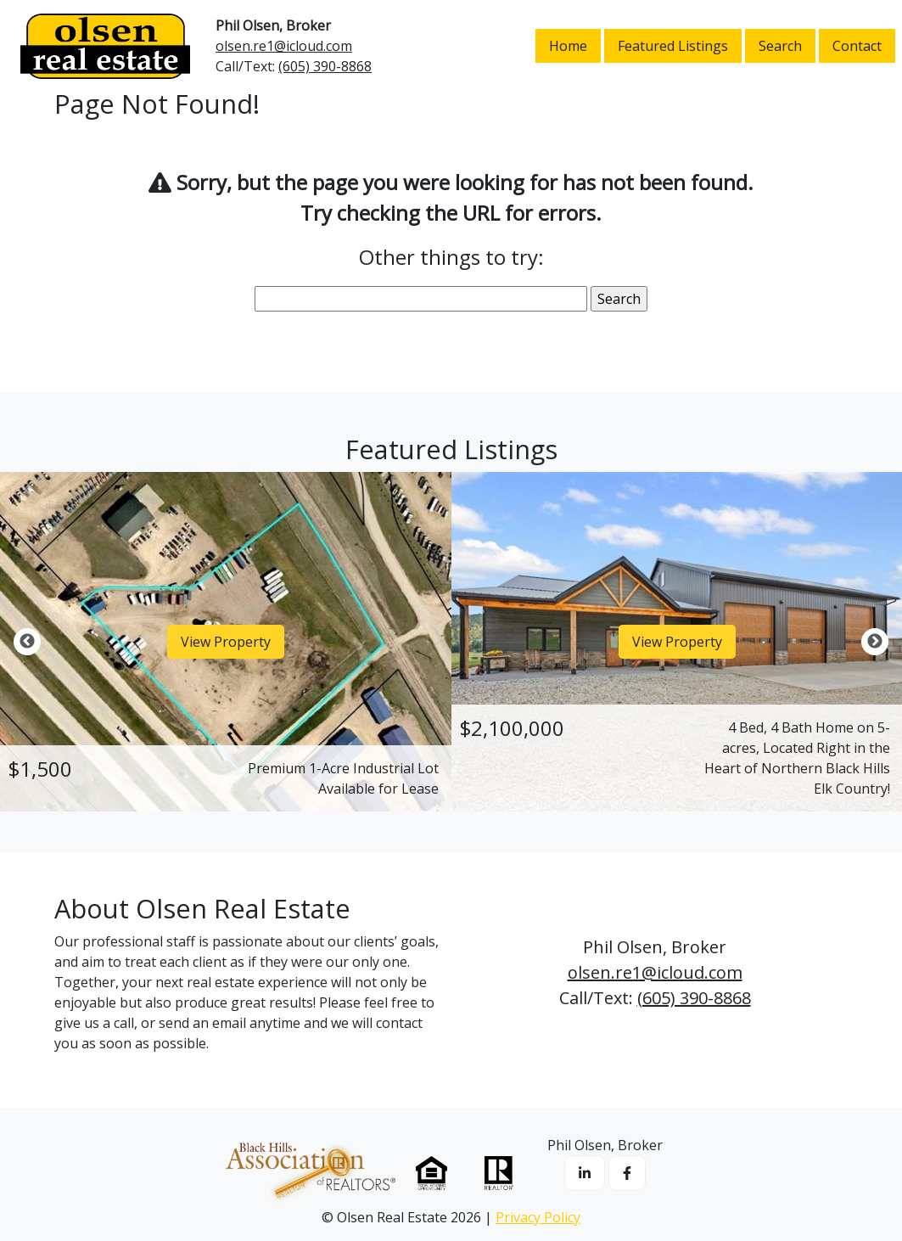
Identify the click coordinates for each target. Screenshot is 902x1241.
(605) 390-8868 (325, 66)
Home (568, 45)
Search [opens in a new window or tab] (780, 45)
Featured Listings (673, 45)
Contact (857, 45)
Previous (27, 641)
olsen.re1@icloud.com (284, 45)
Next (874, 641)
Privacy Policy (538, 1217)
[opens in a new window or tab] (584, 1173)
